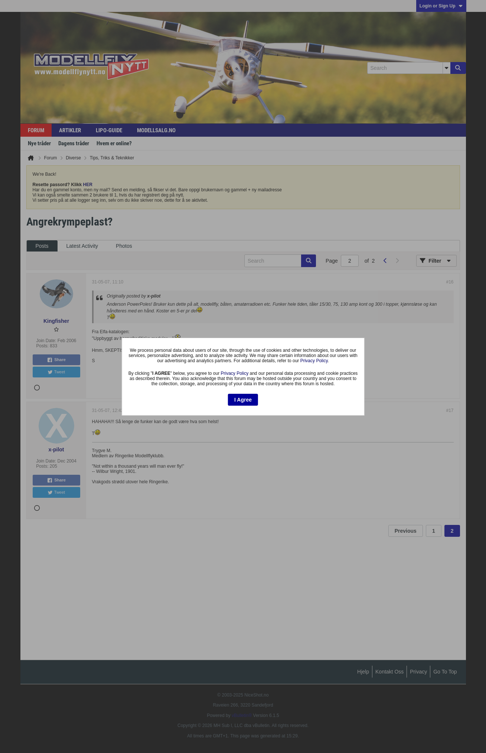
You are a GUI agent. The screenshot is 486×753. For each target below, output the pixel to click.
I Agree (243, 400)
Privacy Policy (314, 360)
